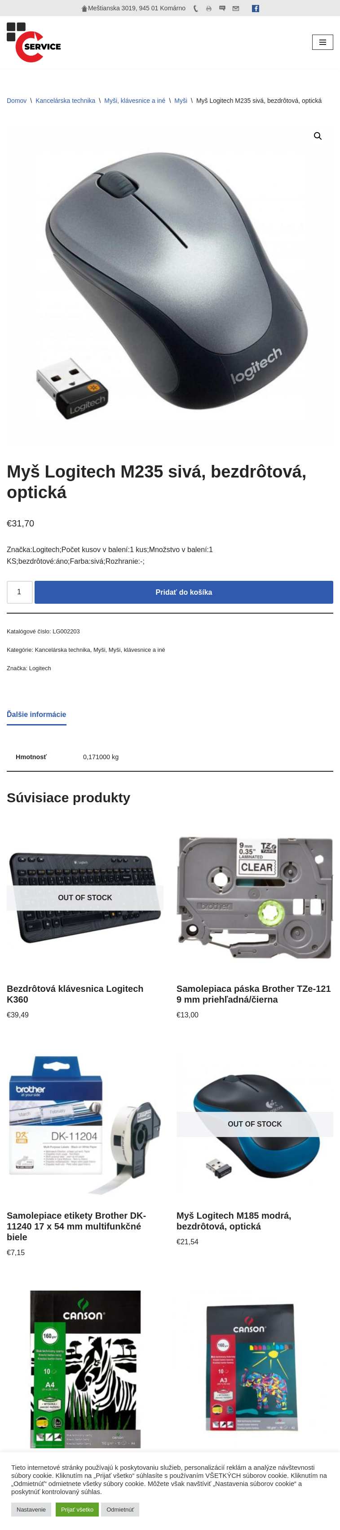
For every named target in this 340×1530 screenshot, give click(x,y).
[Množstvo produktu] (20, 592)
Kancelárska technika (65, 100)
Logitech (40, 668)
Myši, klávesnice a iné (134, 100)
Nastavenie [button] (31, 1509)
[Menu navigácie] (322, 42)
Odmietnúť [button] (120, 1509)
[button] (318, 136)
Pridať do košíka (184, 592)
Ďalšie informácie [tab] (36, 714)
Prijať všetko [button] (77, 1509)
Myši (180, 100)
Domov (16, 100)
